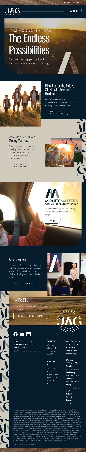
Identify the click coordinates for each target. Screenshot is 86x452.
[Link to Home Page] (12, 11)
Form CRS (16, 444)
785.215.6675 (27, 341)
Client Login (66, 2)
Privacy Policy (24, 444)
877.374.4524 (77, 2)
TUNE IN (53, 221)
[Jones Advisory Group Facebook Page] (15, 334)
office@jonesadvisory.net (30, 350)
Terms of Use (31, 444)
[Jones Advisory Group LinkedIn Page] (28, 334)
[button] (74, 11)
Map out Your (20, 166)
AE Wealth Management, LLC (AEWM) (62, 412)
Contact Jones (56, 113)
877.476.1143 (23, 347)
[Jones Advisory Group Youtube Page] (22, 334)
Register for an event (23, 284)
